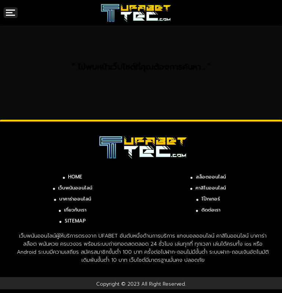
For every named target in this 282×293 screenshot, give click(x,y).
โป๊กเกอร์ (211, 198)
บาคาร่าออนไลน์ (75, 198)
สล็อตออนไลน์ (211, 176)
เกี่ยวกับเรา (75, 209)
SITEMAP (75, 220)
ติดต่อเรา (210, 209)
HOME (75, 176)
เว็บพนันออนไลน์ (75, 187)
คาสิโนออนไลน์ (210, 187)
